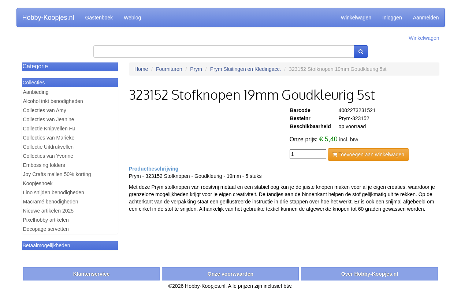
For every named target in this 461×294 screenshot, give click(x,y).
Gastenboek (99, 17)
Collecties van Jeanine (48, 119)
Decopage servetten (46, 229)
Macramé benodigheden (50, 202)
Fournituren (169, 69)
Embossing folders (44, 165)
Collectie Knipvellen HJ (49, 128)
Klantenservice (91, 274)
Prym (196, 69)
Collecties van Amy (44, 110)
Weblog (132, 17)
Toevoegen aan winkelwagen (368, 154)
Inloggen (392, 17)
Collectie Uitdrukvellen (48, 147)
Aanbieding (36, 92)
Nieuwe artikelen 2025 (48, 211)
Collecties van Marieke (49, 138)
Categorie (35, 66)
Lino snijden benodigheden (53, 192)
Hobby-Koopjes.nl (48, 17)
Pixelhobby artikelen (46, 220)
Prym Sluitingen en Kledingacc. (245, 69)
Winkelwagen (356, 17)
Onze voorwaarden (230, 274)
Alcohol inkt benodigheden (53, 101)
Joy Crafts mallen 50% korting (57, 174)
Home (141, 69)
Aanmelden (426, 17)
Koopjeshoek (38, 183)
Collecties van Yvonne (48, 156)
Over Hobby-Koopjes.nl (369, 274)
